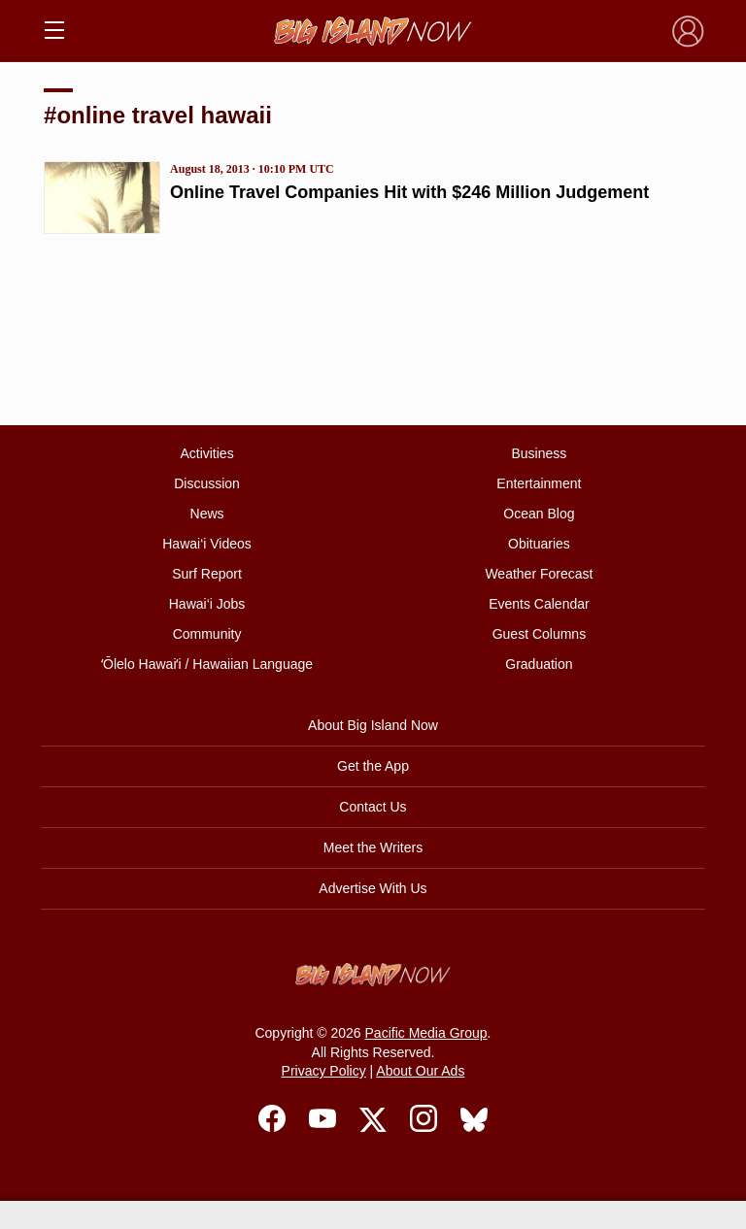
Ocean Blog (538, 513)
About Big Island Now (373, 725)
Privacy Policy (324, 1071)
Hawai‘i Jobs (207, 604)
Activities (206, 453)
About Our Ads (420, 1071)
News (207, 513)
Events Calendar (539, 604)
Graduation (538, 664)
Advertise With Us (372, 888)
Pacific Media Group (426, 1033)
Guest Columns (539, 634)
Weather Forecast (539, 573)
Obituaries (539, 543)
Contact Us (372, 806)
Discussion (207, 483)
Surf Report (207, 573)
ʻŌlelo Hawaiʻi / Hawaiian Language (207, 664)
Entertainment (538, 483)
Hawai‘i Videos (207, 543)
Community (207, 634)
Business (539, 453)
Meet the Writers (373, 847)
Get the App (373, 766)
